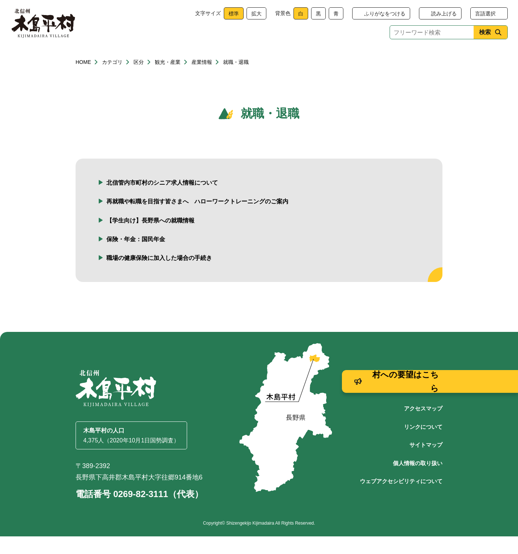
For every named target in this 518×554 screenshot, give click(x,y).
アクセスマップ (423, 426)
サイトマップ (425, 462)
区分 (139, 80)
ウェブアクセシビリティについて (401, 499)
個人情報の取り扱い (417, 481)
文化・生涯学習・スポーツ (341, 56)
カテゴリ (112, 80)
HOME (83, 80)
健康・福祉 (157, 56)
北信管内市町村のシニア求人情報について (162, 200)
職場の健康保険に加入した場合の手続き (159, 275)
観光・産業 (266, 56)
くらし (103, 56)
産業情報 (201, 80)
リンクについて (423, 444)
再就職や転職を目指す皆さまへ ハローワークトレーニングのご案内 (197, 219)
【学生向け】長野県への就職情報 (150, 238)
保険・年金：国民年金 (135, 257)
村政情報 (415, 56)
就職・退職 (236, 80)
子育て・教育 (212, 56)
